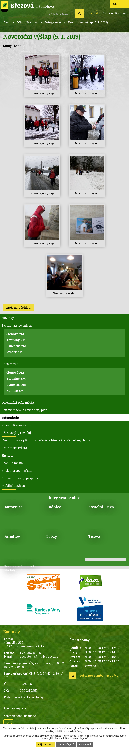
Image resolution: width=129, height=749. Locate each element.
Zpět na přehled (18, 307)
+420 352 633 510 (32, 653)
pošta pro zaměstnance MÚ (99, 675)
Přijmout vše (45, 744)
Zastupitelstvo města (17, 325)
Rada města (10, 364)
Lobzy (51, 536)
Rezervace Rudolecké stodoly (20, 568)
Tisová (94, 536)
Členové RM (15, 372)
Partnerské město (14, 448)
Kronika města (12, 463)
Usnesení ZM (16, 346)
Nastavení (85, 744)
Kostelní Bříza (101, 506)
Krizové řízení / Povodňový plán (24, 410)
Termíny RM (16, 378)
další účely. (77, 731)
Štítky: (7, 46)
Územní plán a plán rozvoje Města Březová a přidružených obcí (47, 440)
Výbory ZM (14, 352)
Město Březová (27, 22)
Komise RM (15, 390)
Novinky (8, 318)
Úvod (6, 22)
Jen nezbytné (66, 744)
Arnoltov (12, 536)
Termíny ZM (16, 340)
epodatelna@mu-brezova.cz (39, 656)
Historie (7, 455)
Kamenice (14, 506)
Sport (17, 46)
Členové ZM (15, 334)
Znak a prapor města (17, 470)
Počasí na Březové (114, 13)
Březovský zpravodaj (16, 433)
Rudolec (53, 506)
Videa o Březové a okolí (18, 425)
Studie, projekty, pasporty (20, 478)
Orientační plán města (18, 402)
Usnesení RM (16, 384)
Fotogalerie (53, 22)
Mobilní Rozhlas (13, 486)
